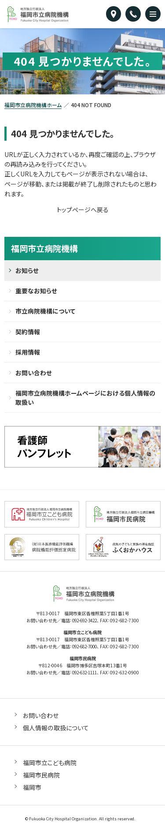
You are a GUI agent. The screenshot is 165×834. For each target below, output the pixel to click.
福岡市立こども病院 (50, 763)
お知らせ (27, 270)
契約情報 (27, 332)
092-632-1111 (84, 674)
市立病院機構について (45, 311)
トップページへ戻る (83, 209)
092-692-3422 (84, 623)
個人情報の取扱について (55, 729)
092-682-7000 (84, 648)
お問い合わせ (33, 374)
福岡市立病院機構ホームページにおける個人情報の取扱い (85, 399)
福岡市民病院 (41, 776)
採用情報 (27, 353)
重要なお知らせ (36, 291)
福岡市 (32, 788)
